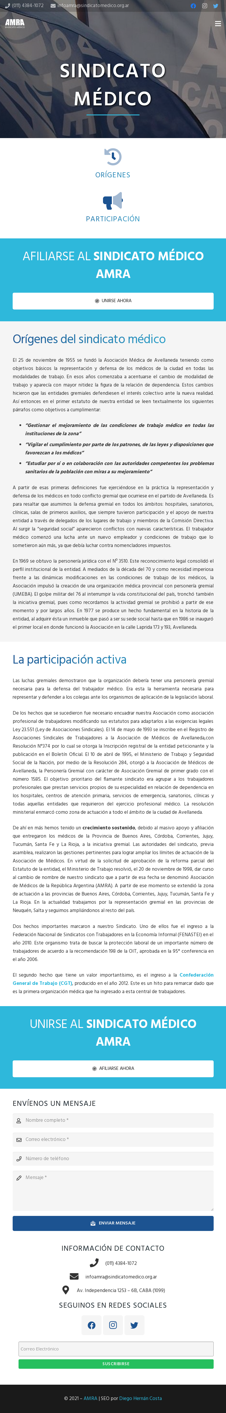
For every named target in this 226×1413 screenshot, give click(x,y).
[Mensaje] (113, 1191)
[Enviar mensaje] (113, 1223)
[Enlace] (15, 23)
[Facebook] (193, 6)
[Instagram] (204, 6)
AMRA (90, 1399)
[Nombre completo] (113, 1121)
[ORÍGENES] (113, 157)
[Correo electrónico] (113, 1140)
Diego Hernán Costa (140, 1399)
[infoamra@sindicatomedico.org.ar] (77, 1277)
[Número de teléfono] (113, 1159)
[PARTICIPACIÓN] (113, 201)
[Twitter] (215, 6)
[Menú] (218, 23)
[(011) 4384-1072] (97, 1263)
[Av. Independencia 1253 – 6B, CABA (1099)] (69, 1291)
